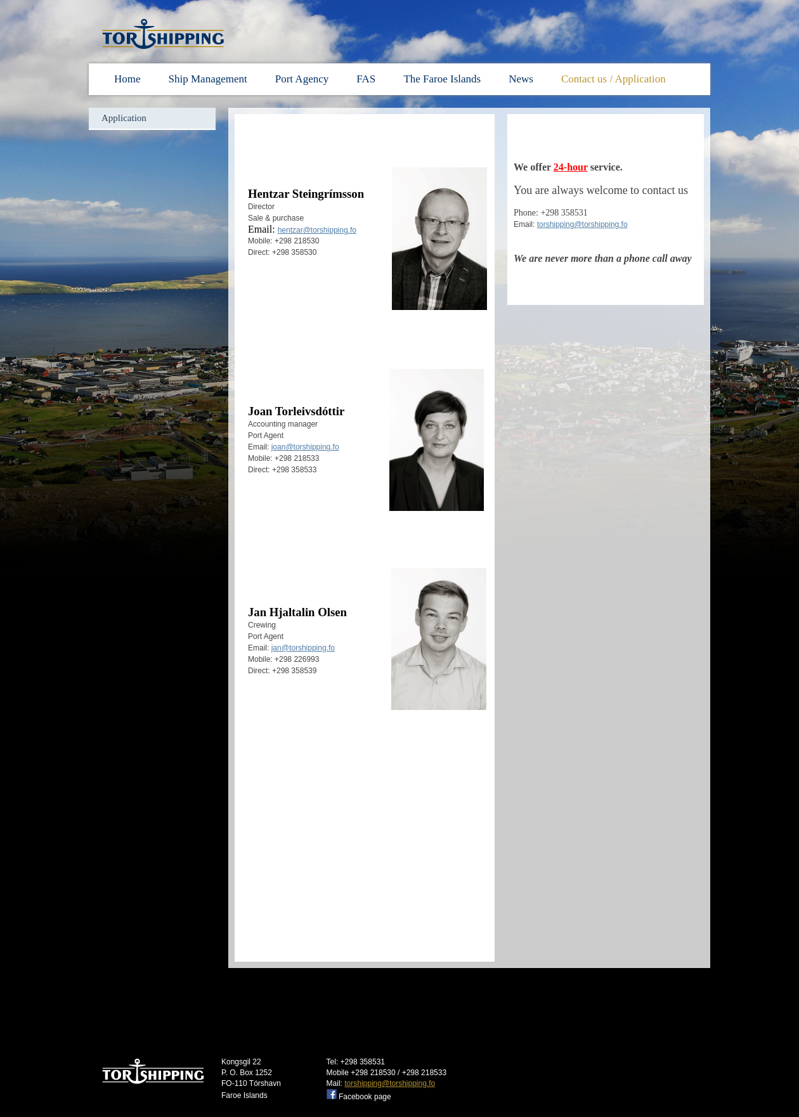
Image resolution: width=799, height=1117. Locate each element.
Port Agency (302, 79)
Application (123, 118)
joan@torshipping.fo (305, 446)
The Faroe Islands (442, 79)
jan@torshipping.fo (303, 647)
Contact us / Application (613, 79)
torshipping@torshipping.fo (582, 224)
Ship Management (208, 79)
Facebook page (365, 1096)
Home (127, 79)
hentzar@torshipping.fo (317, 230)
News (521, 79)
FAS (367, 79)
